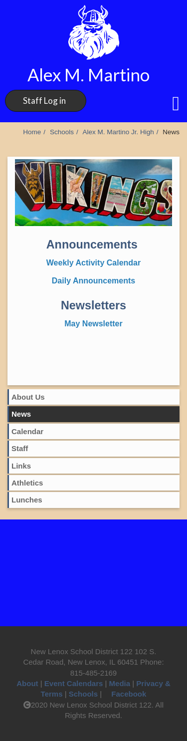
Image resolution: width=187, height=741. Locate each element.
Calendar (27, 431)
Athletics (27, 483)
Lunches (26, 499)
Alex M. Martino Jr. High (118, 132)
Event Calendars (73, 683)
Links (21, 466)
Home (32, 132)
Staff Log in (44, 100)
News (21, 414)
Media (120, 683)
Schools (62, 132)
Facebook (125, 694)
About (27, 683)
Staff (19, 448)
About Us (28, 397)
